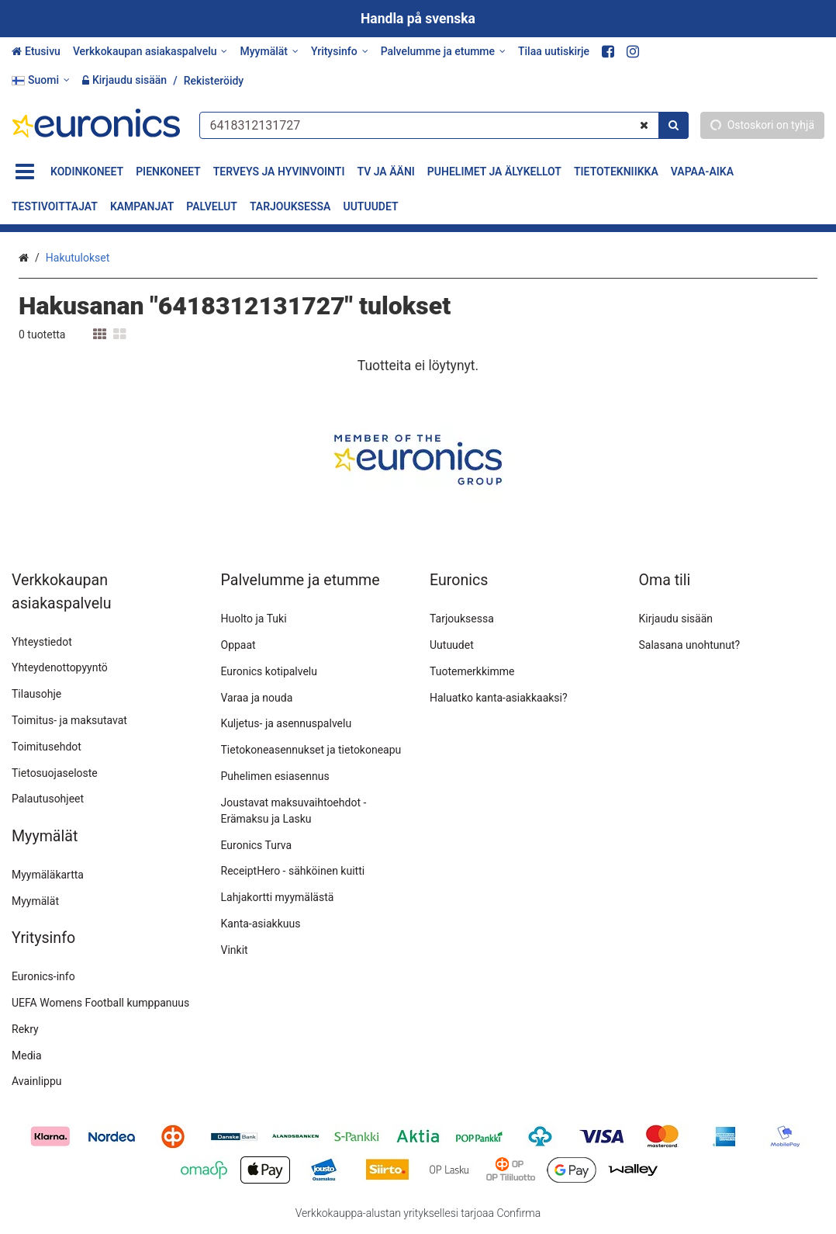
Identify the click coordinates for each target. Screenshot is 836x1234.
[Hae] (673, 124)
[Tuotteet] (24, 171)
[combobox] (443, 124)
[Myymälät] (268, 51)
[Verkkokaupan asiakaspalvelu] (150, 51)
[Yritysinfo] (340, 51)
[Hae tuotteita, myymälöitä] (443, 124)
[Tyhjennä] (644, 124)
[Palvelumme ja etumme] (443, 51)
